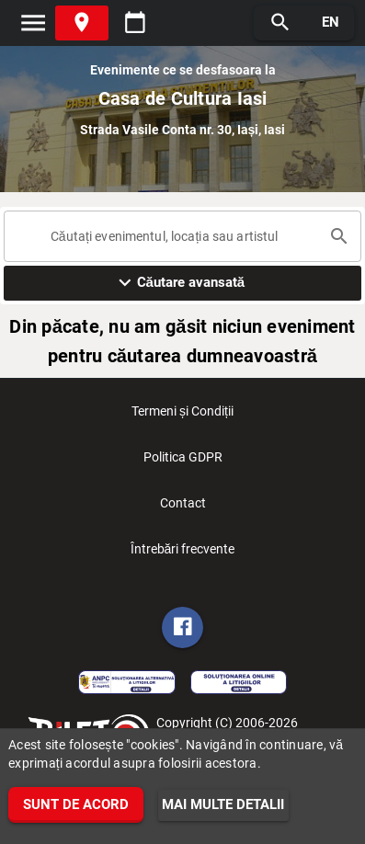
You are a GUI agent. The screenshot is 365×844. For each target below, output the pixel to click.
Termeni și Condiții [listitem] (182, 416)
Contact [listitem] (183, 508)
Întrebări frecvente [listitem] (183, 554)
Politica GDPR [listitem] (183, 462)
